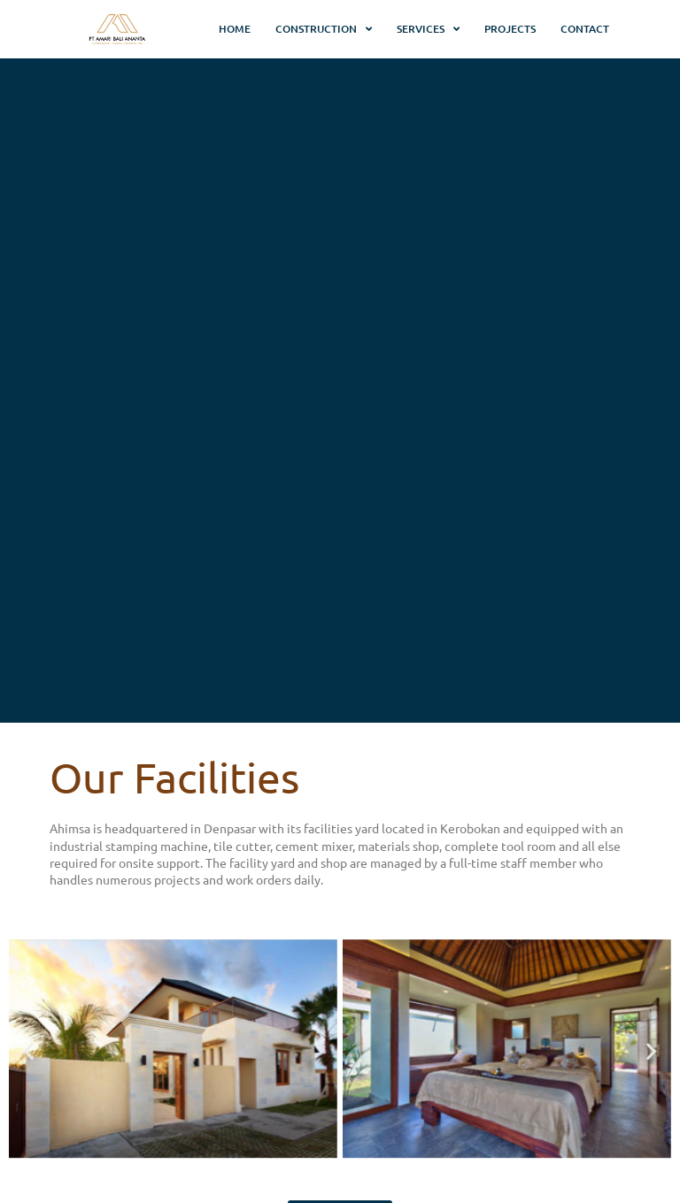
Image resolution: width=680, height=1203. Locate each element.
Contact (584, 28)
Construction (323, 29)
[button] (29, 1050)
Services (428, 29)
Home (235, 28)
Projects (510, 28)
